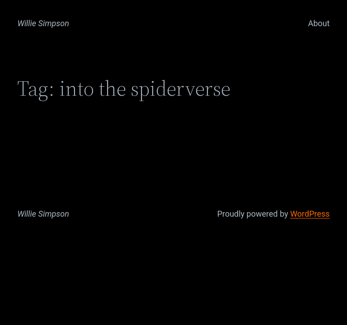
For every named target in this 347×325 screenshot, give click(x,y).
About (319, 23)
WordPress (309, 213)
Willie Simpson (43, 23)
